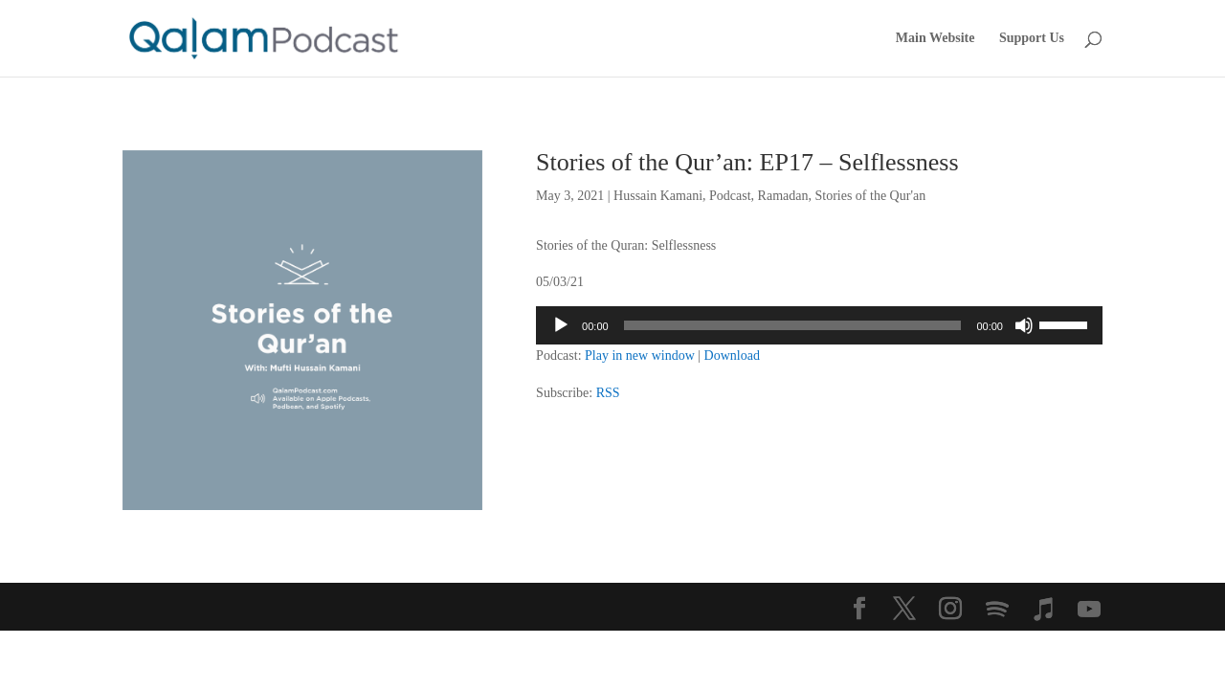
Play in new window (640, 355)
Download (732, 355)
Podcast (730, 196)
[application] (819, 325)
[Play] (560, 325)
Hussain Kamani (657, 196)
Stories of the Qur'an (869, 196)
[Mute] (1024, 325)
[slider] (793, 325)
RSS (608, 393)
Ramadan (783, 196)
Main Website (935, 38)
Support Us (1031, 38)
